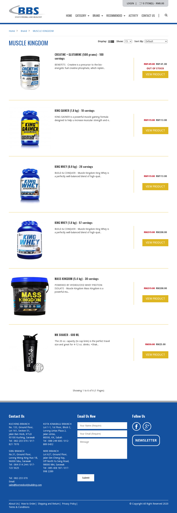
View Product (155, 74)
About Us (13, 503)
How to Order (28, 503)
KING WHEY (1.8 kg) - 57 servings (73, 223)
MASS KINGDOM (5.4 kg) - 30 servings (77, 279)
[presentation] (103, 466)
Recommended (115, 16)
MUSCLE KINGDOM (43, 31)
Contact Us (148, 16)
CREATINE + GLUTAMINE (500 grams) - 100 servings (79, 56)
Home (12, 31)
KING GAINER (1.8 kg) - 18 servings (75, 111)
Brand (98, 16)
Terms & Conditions (19, 507)
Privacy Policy (69, 503)
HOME (69, 16)
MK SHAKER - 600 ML (67, 335)
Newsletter (146, 440)
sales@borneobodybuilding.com (25, 485)
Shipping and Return (48, 503)
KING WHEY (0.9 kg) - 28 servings (74, 167)
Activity (133, 16)
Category (82, 16)
